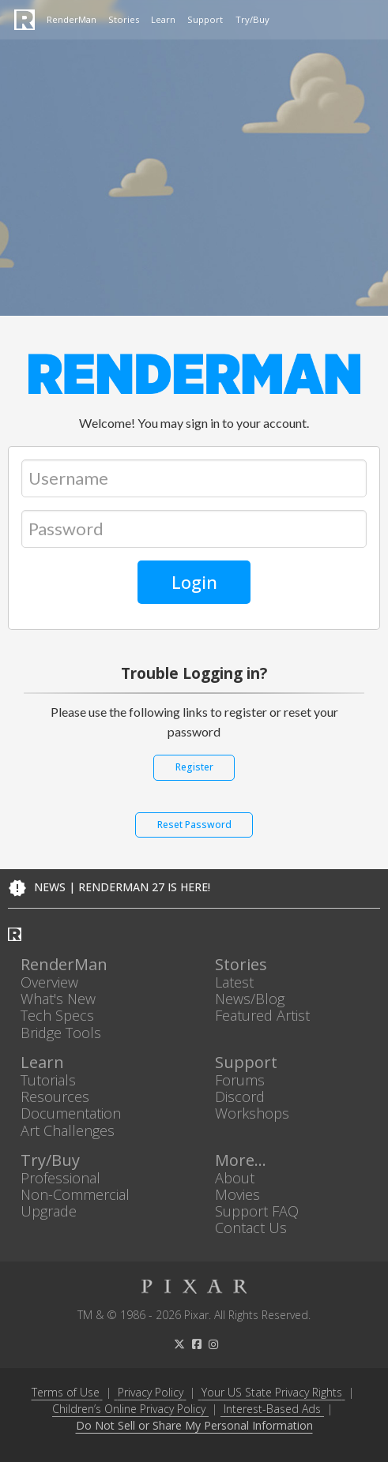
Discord (240, 1097)
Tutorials (48, 1079)
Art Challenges (68, 1130)
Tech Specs (57, 1015)
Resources (55, 1097)
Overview (49, 981)
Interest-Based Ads (272, 1408)
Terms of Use (66, 1392)
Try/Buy (252, 19)
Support (205, 19)
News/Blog (249, 999)
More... (240, 1160)
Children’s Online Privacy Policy (128, 1408)
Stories (123, 19)
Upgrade (49, 1211)
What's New (58, 999)
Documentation (71, 1113)
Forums (240, 1079)
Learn (163, 19)
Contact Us (251, 1228)
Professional (60, 1177)
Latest (234, 981)
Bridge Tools (61, 1032)
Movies (237, 1194)
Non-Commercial (75, 1194)
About (234, 1177)
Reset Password (194, 824)
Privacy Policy (150, 1392)
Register (194, 767)
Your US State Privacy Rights (272, 1392)
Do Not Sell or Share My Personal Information (194, 1426)
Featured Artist (262, 1015)
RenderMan (71, 19)
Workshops (252, 1113)
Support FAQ (257, 1211)
